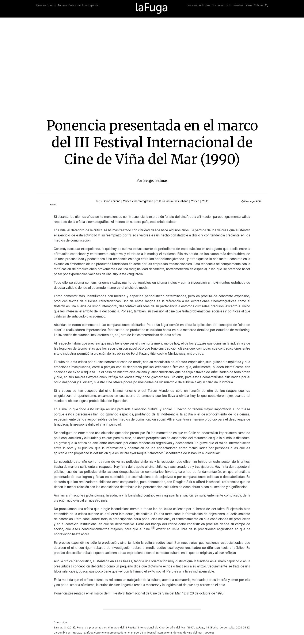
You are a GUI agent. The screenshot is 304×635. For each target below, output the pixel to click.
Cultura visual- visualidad (172, 201)
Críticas (258, 5)
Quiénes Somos (46, 5)
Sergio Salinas (155, 180)
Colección (74, 5)
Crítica (195, 201)
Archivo (62, 5)
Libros (248, 5)
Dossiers (192, 5)
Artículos (204, 5)
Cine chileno (112, 201)
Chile (205, 201)
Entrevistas (236, 5)
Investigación (90, 5)
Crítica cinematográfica (138, 201)
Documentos (220, 5)
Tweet (53, 204)
